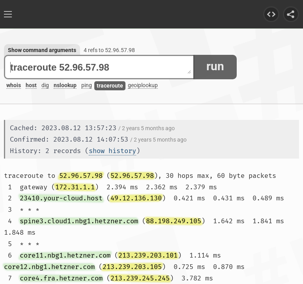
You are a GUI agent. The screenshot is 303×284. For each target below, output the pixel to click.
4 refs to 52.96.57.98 (109, 50)
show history (112, 151)
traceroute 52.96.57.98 (100, 67)
